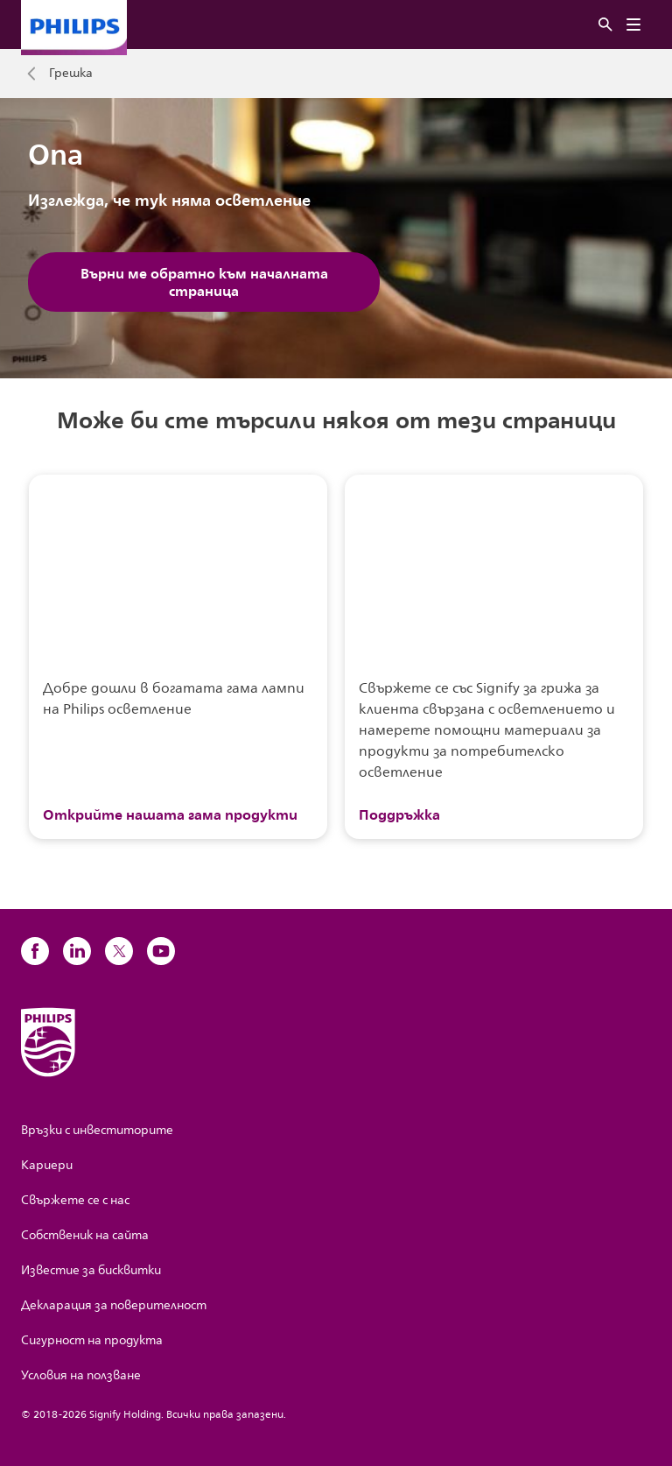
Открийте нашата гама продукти (170, 814)
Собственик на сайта (85, 1235)
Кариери (47, 1165)
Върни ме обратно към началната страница (204, 282)
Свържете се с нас (75, 1200)
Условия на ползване (81, 1375)
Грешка (71, 73)
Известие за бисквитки (91, 1270)
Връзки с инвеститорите (97, 1130)
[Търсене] (605, 25)
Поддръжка (399, 814)
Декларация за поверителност (113, 1305)
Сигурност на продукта (92, 1340)
